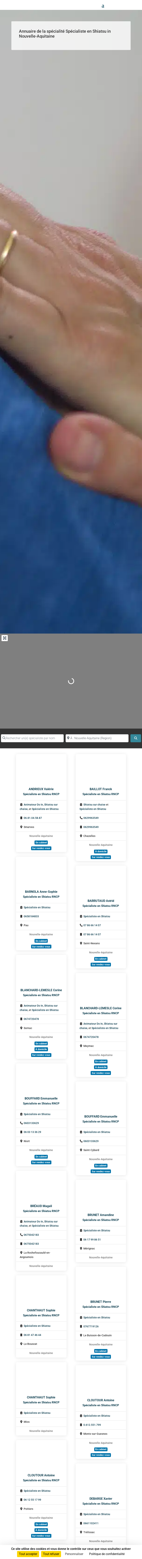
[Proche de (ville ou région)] (97, 738)
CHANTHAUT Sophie (41, 1310)
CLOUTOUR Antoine (100, 1400)
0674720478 (31, 1019)
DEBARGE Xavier (100, 1498)
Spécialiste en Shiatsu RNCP (41, 794)
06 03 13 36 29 (32, 1132)
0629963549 (91, 818)
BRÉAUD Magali (41, 1206)
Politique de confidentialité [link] (107, 1554)
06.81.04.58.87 (33, 818)
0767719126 (91, 1326)
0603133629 (31, 1123)
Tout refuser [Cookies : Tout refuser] (51, 1554)
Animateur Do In (33, 804)
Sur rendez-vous (41, 848)
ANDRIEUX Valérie (41, 789)
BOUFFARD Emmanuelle (41, 1098)
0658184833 (31, 916)
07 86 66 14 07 (92, 925)
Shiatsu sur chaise (94, 804)
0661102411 (91, 1523)
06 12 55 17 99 (32, 1499)
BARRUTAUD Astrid (101, 901)
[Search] (135, 738)
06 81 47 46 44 (32, 1335)
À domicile (101, 851)
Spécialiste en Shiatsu (45, 809)
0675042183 (31, 1235)
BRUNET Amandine (101, 1215)
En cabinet (41, 842)
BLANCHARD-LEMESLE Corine (41, 990)
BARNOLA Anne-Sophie (41, 892)
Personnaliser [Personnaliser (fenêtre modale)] (74, 1554)
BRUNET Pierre (100, 1302)
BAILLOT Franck (101, 789)
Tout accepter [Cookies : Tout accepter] (28, 1554)
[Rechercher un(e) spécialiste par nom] (32, 738)
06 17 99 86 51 (92, 1239)
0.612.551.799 (92, 1425)
